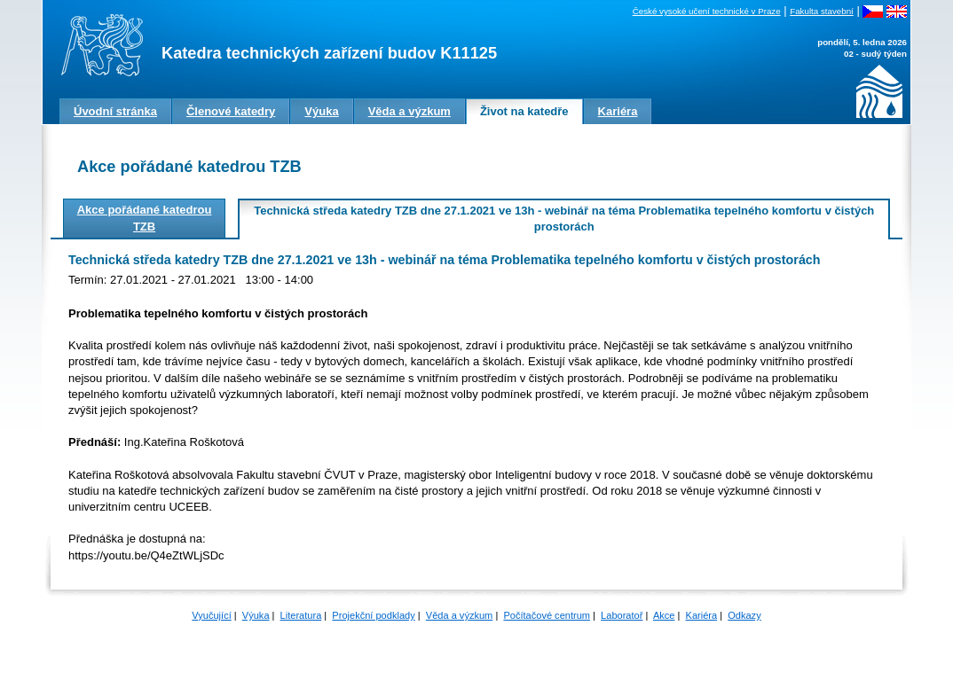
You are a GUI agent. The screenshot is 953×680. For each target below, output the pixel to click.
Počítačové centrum (546, 615)
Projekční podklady (373, 615)
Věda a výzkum (459, 615)
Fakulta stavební (822, 11)
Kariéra (702, 615)
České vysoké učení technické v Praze (707, 11)
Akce (664, 615)
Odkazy (744, 615)
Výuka (256, 615)
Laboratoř (621, 615)
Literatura (301, 615)
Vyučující (211, 615)
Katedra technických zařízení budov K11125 (329, 53)
